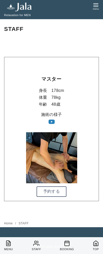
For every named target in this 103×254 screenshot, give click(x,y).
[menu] (96, 6)
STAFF (24, 223)
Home (9, 223)
